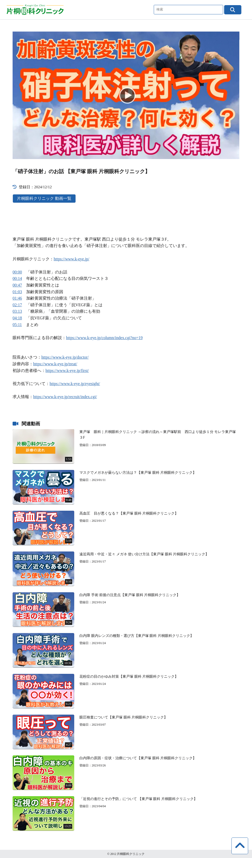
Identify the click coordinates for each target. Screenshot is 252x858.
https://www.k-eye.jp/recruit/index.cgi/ (65, 397)
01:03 (17, 292)
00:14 (17, 278)
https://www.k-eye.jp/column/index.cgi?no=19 (104, 338)
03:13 (17, 311)
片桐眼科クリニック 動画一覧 (44, 198)
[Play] (126, 95)
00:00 (17, 272)
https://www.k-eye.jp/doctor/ (65, 357)
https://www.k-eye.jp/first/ (67, 370)
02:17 (17, 305)
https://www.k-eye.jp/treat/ (55, 364)
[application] (126, 95)
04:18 (17, 318)
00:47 (17, 285)
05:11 (17, 324)
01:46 (17, 298)
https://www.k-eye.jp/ (71, 259)
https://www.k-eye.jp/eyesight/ (75, 383)
